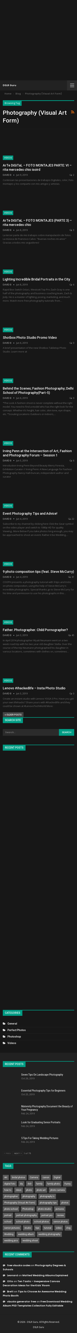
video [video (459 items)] (59, 1228)
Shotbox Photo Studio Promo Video (30, 337)
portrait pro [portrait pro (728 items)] (46, 1215)
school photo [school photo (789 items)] (22, 1221)
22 (71, 518)
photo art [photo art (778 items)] (41, 1190)
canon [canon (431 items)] (46, 1177)
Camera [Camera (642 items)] (34, 1177)
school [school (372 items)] (7, 1221)
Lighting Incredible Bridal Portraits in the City (36, 279)
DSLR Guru (9, 85)
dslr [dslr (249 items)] (30, 1183)
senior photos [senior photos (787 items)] (61, 1221)
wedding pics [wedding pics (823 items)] (11, 1240)
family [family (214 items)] (39, 1183)
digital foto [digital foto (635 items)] (9, 1183)
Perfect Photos (16, 1030)
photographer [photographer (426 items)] (11, 1196)
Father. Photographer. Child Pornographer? (35, 630)
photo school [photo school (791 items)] (11, 1209)
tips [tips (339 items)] (37, 1228)
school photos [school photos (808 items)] (41, 1221)
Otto (10, 1281)
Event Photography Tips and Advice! (30, 513)
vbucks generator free (21, 1301)
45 (71, 635)
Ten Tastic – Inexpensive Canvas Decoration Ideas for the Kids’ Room (31, 1283)
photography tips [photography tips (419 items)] (48, 1202)
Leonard (12, 1275)
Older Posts (13, 714)
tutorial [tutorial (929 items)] (47, 1228)
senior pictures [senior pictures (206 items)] (12, 1228)
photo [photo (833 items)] (29, 1190)
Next (17, 1153)
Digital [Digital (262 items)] (57, 1177)
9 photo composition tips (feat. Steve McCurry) (38, 572)
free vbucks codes (18, 1265)
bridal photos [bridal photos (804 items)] (18, 1177)
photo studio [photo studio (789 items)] (44, 1209)
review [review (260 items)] (60, 1215)
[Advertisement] (38, 40)
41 (71, 577)
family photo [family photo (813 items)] (53, 1183)
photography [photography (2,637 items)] (29, 1196)
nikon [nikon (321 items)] (18, 1190)
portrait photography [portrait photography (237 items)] (26, 1215)
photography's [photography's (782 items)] (47, 1196)
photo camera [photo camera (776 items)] (57, 1190)
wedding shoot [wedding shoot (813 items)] (30, 1240)
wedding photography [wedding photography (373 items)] (49, 1234)
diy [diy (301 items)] (21, 1183)
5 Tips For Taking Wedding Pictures (39, 1138)
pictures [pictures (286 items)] (60, 1209)
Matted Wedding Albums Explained (45, 1275)
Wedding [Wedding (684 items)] (8, 1234)
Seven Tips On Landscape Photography (42, 1074)
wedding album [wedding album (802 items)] (26, 1234)
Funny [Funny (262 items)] (68, 1183)
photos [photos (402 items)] (64, 1202)
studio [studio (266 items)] (27, 1228)
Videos (8, 157)
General (12, 1023)
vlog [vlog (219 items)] (68, 1228)
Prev (7, 1153)
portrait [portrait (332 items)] (8, 1215)
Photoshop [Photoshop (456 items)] (27, 1209)
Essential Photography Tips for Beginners (43, 1090)
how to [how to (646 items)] (7, 1190)
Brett (10, 1291)
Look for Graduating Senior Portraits (40, 1122)
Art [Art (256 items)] (5, 1177)
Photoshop (14, 1036)
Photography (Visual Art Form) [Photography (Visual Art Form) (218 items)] (19, 1202)
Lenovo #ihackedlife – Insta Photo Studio (34, 688)
